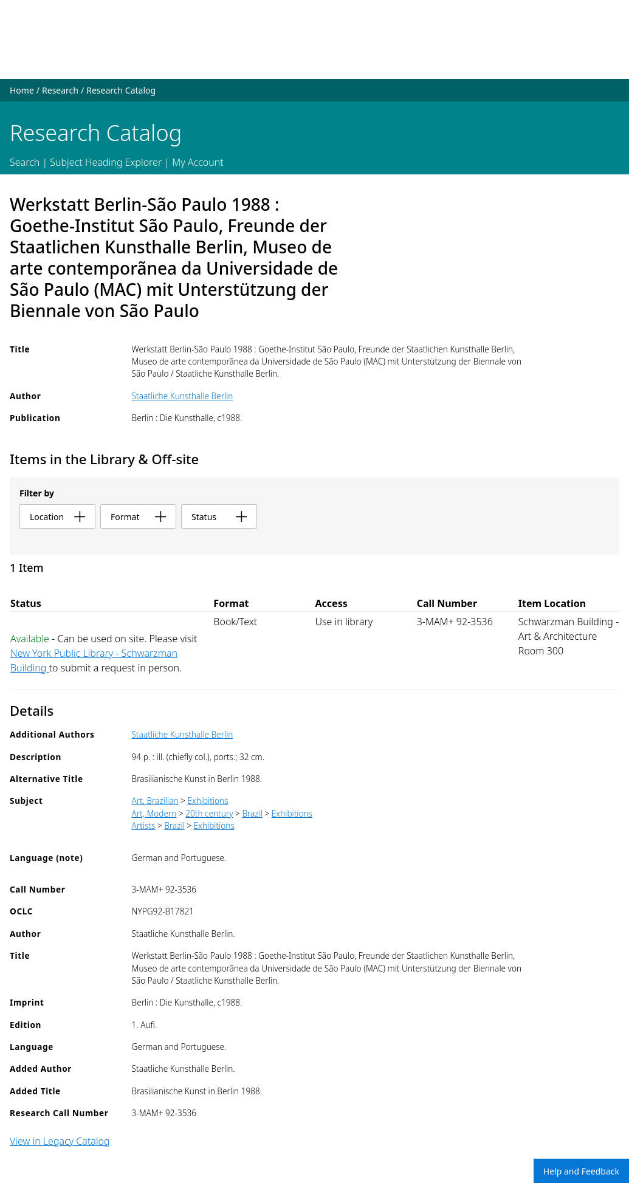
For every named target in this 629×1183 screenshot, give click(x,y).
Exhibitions (207, 800)
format (138, 517)
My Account (198, 162)
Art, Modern (154, 813)
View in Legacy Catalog (60, 1141)
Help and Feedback (581, 1171)
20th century (209, 813)
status (219, 517)
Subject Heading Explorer (106, 162)
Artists (144, 825)
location (57, 517)
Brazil (252, 813)
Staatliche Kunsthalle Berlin (182, 396)
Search (25, 162)
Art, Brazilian (155, 800)
